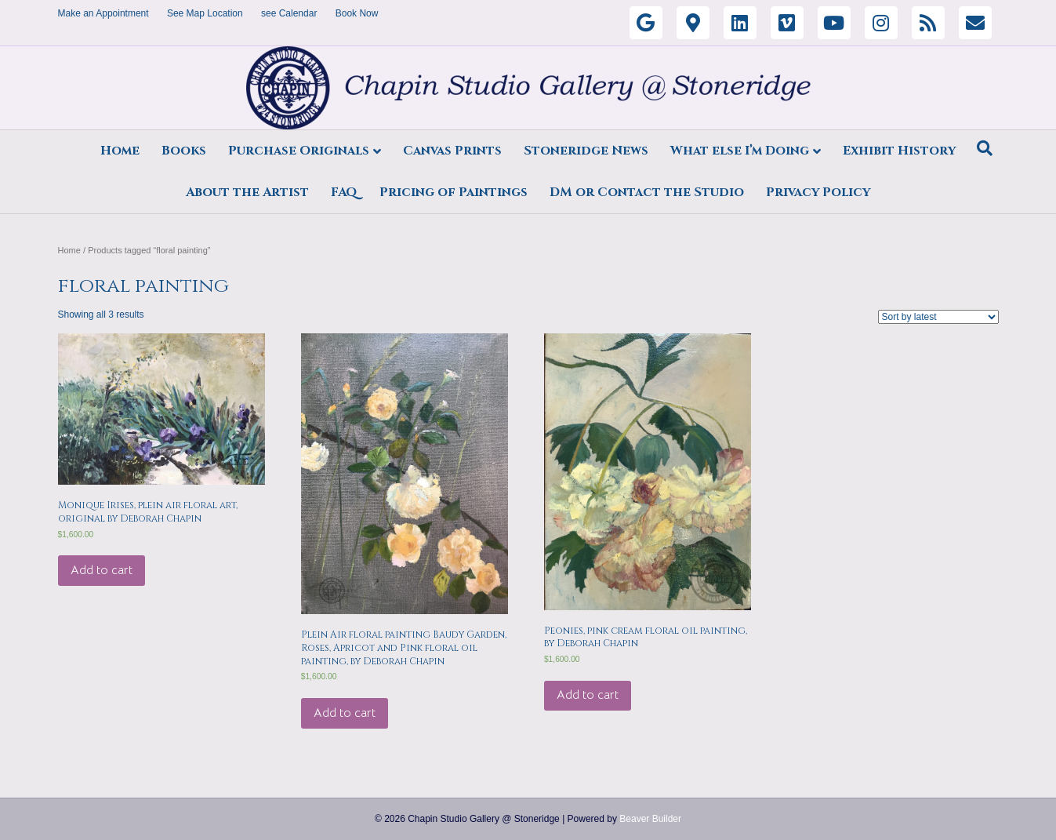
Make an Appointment (103, 13)
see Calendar (289, 13)
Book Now (357, 13)
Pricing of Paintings (453, 192)
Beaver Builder (650, 818)
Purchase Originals (298, 150)
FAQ (344, 192)
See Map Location (205, 13)
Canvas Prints (452, 150)
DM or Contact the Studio (647, 192)
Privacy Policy (818, 192)
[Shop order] (938, 317)
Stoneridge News (586, 150)
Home (120, 150)
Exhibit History (899, 150)
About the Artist (247, 192)
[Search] (985, 148)
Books (183, 150)
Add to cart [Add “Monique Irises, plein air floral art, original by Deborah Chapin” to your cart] (101, 570)
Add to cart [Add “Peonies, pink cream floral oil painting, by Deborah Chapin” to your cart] (588, 695)
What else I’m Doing (739, 150)
